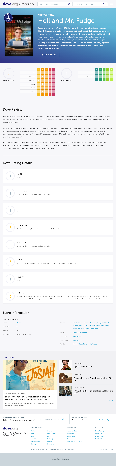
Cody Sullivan (78, 323)
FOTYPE (110, 449)
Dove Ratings (99, 431)
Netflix (33, 434)
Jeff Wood (77, 337)
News (68, 439)
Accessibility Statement (56, 449)
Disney (33, 436)
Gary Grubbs (102, 323)
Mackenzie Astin (102, 326)
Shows (49, 431)
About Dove (99, 434)
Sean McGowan (79, 329)
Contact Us (99, 439)
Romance (50, 444)
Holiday (33, 444)
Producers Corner (73, 431)
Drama (19, 323)
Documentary (35, 442)
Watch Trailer (49, 55)
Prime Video (51, 434)
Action (49, 436)
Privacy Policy (100, 436)
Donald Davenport (80, 333)
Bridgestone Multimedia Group (85, 344)
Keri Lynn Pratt (90, 326)
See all (109, 400)
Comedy (50, 439)
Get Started (104, 420)
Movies (33, 431)
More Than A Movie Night (75, 442)
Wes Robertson (92, 329)
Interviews (70, 434)
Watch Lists (71, 436)
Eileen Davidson (90, 323)
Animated (34, 439)
